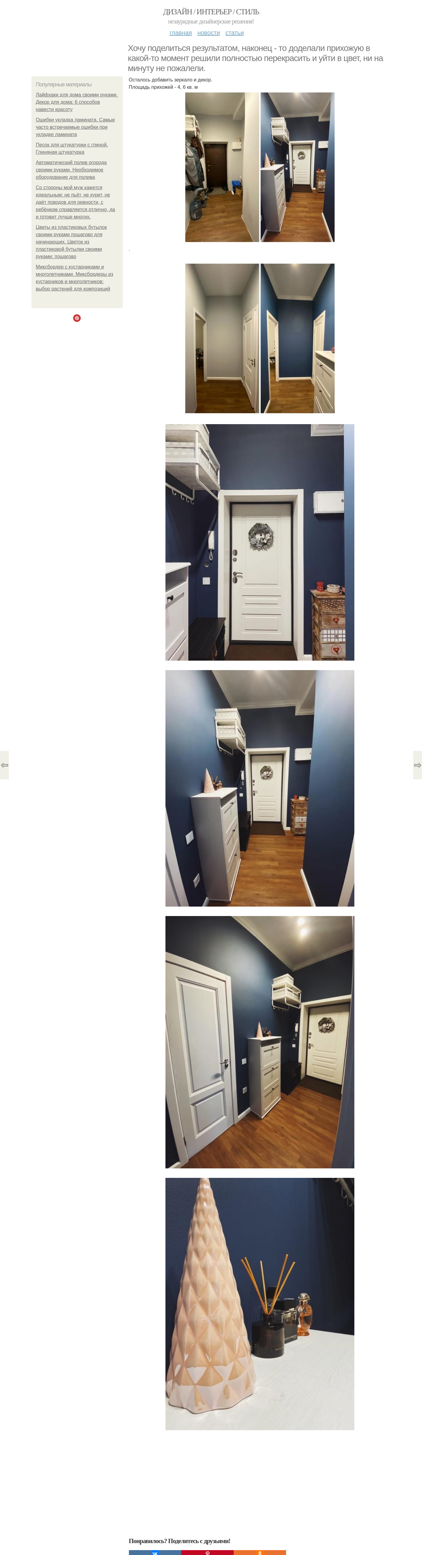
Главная (181, 32)
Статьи (234, 32)
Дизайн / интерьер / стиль (211, 11)
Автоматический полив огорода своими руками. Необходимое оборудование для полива (71, 170)
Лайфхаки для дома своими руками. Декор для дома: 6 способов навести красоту (77, 102)
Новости (208, 32)
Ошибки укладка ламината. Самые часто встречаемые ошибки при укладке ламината (75, 127)
